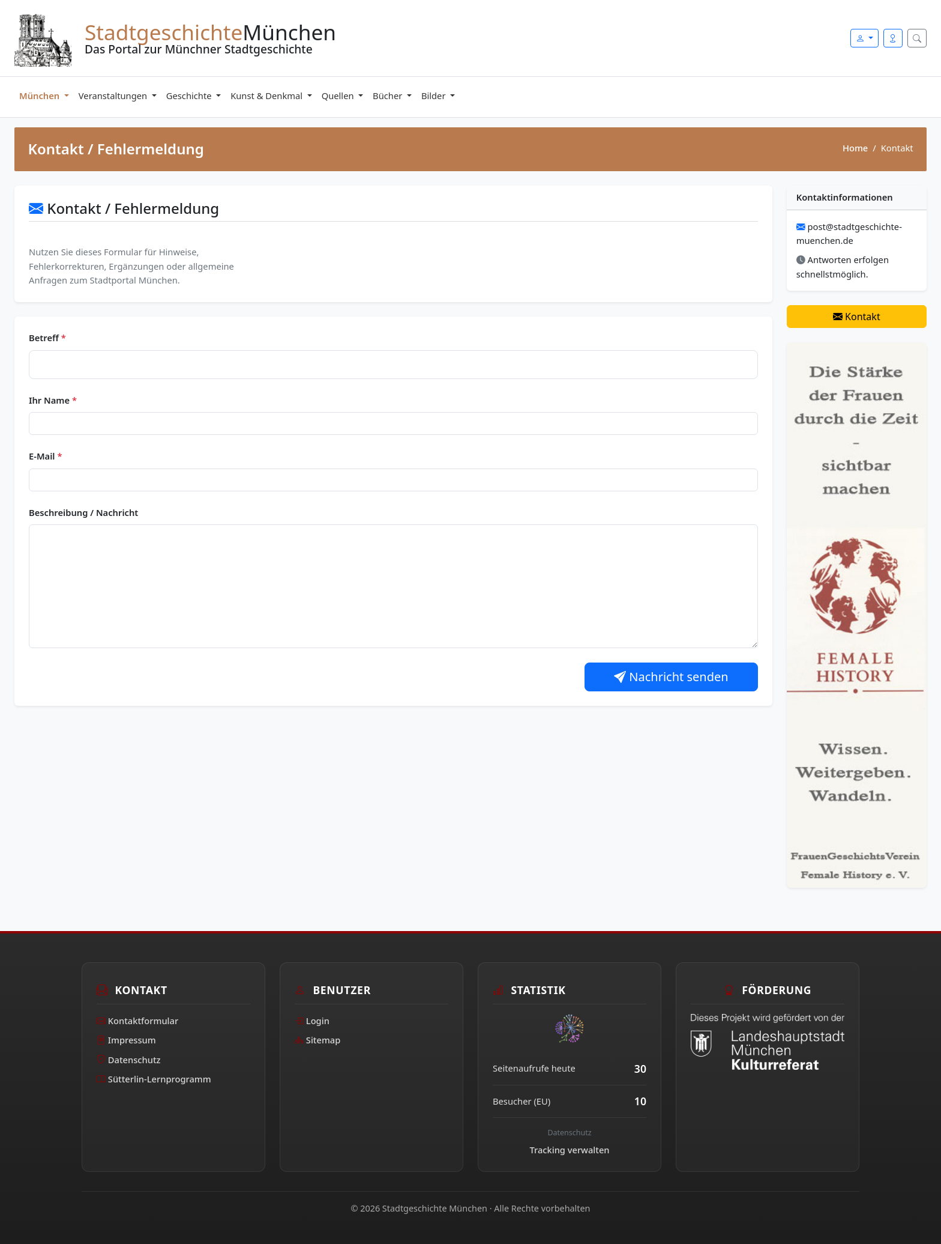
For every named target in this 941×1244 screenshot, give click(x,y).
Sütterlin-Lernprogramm (154, 1079)
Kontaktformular (138, 1021)
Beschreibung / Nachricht (83, 512)
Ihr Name (53, 400)
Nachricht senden (671, 677)
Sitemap (317, 1040)
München (40, 96)
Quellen (339, 96)
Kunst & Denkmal (267, 96)
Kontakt (856, 316)
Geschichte (190, 96)
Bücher (388, 96)
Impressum (126, 1040)
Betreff (47, 338)
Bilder (434, 96)
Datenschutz (129, 1060)
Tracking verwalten (569, 1150)
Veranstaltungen (114, 96)
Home (855, 148)
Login (312, 1021)
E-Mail (45, 456)
